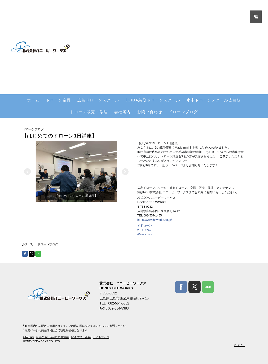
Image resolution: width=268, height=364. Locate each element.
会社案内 (122, 112)
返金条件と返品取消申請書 (52, 337)
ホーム (33, 100)
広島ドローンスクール (98, 100)
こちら (100, 325)
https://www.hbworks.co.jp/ (154, 220)
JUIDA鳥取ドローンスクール (152, 100)
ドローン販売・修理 (89, 112)
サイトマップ (101, 337)
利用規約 (28, 337)
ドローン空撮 (58, 100)
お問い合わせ (149, 112)
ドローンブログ (183, 112)
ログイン (239, 345)
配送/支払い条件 (81, 337)
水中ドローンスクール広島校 (214, 100)
